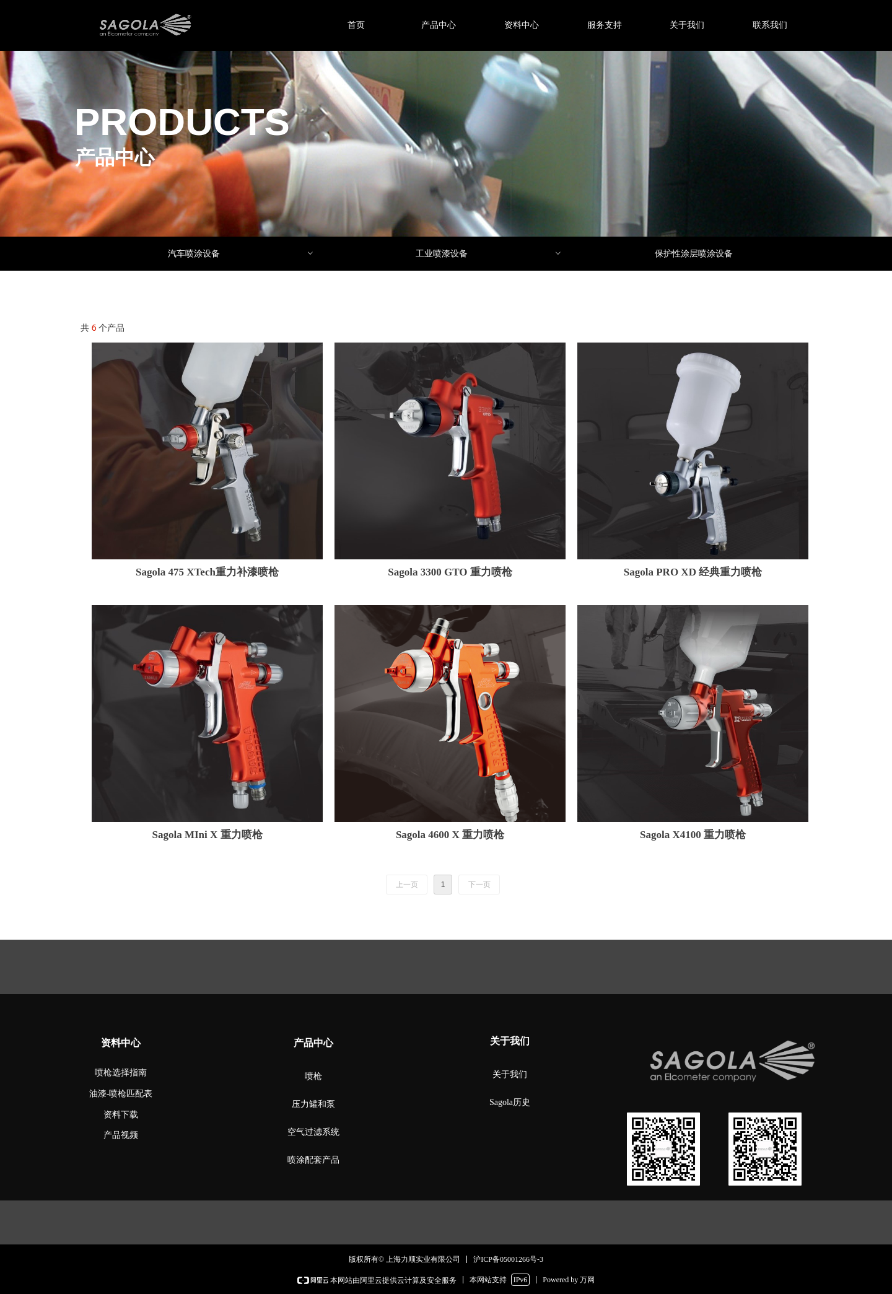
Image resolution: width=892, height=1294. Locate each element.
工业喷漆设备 (489, 254)
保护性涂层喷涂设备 (694, 253)
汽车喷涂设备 (241, 254)
